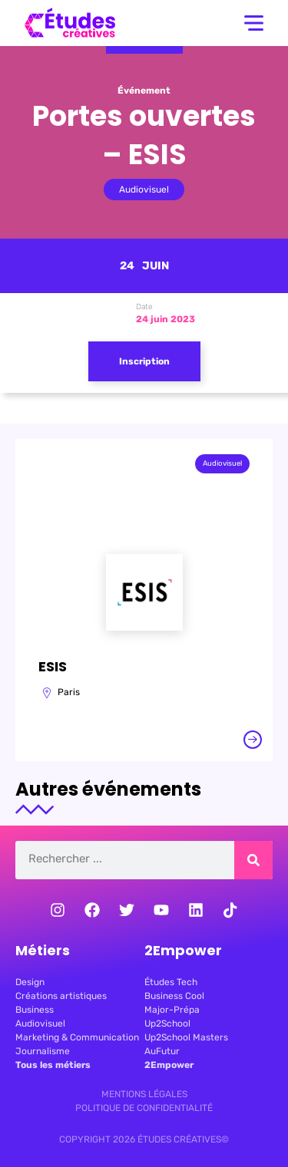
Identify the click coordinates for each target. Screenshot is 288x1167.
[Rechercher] (253, 860)
